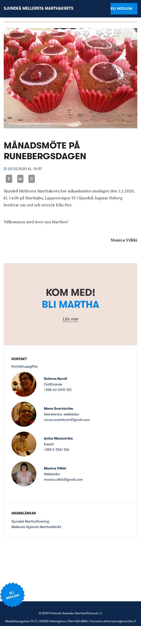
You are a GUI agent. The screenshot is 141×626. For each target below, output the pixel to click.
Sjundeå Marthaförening (30, 521)
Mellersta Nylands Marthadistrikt (36, 527)
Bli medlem (121, 8)
